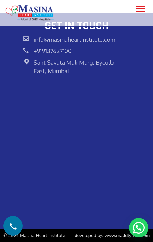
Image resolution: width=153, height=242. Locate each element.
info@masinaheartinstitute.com (74, 39)
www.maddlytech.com (127, 235)
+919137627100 (53, 50)
